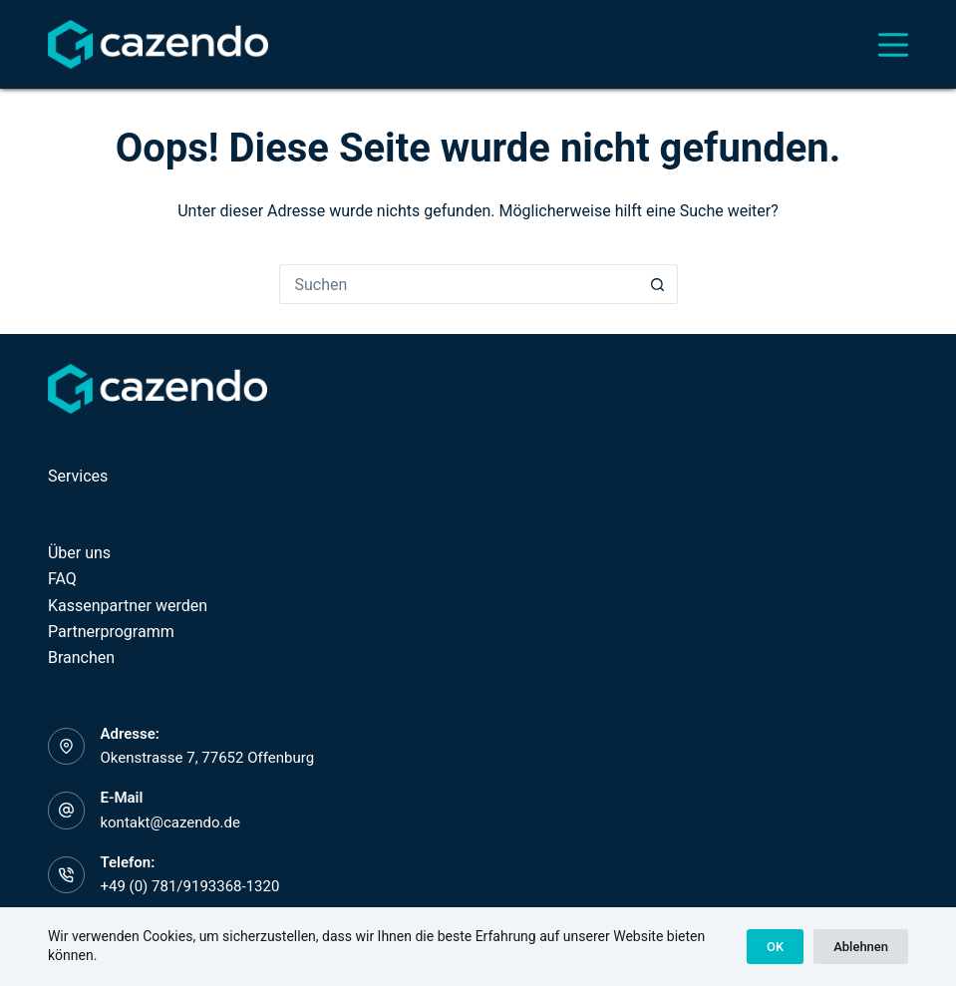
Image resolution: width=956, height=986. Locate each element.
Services (78, 476)
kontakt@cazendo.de (169, 822)
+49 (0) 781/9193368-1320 (189, 886)
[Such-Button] (658, 284)
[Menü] (893, 45)
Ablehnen (860, 946)
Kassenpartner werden (127, 605)
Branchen (81, 657)
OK (775, 946)
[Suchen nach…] (458, 284)
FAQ (62, 578)
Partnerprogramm (111, 631)
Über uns (79, 552)
